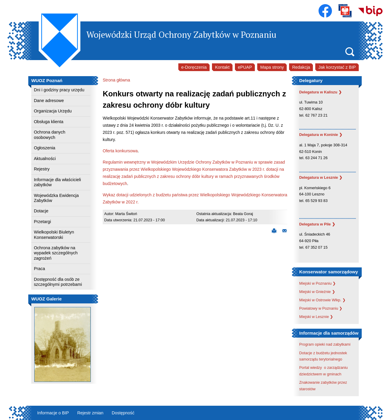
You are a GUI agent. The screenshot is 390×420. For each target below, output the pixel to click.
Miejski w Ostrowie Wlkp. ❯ (322, 300)
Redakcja (301, 67)
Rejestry (42, 169)
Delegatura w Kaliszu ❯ (320, 92)
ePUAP (245, 67)
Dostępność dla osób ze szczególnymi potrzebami (58, 282)
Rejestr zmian (90, 412)
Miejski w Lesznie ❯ (316, 316)
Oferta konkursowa (120, 150)
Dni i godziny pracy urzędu (59, 89)
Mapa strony (272, 67)
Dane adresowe (49, 100)
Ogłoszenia (44, 147)
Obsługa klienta (48, 121)
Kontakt (222, 67)
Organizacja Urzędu (53, 111)
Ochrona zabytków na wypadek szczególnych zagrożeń (56, 253)
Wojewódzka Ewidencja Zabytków (56, 198)
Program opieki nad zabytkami (324, 344)
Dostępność (123, 412)
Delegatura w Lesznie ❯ (320, 177)
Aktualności (45, 158)
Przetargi (42, 221)
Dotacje (41, 211)
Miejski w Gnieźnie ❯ (317, 291)
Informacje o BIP (53, 412)
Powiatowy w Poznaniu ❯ (320, 308)
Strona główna (116, 80)
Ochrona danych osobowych (49, 135)
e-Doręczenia (194, 67)
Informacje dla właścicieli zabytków (57, 182)
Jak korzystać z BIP (337, 67)
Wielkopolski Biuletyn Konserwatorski (54, 234)
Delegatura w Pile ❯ (317, 224)
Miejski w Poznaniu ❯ (317, 283)
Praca (39, 268)
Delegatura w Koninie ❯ (320, 134)
